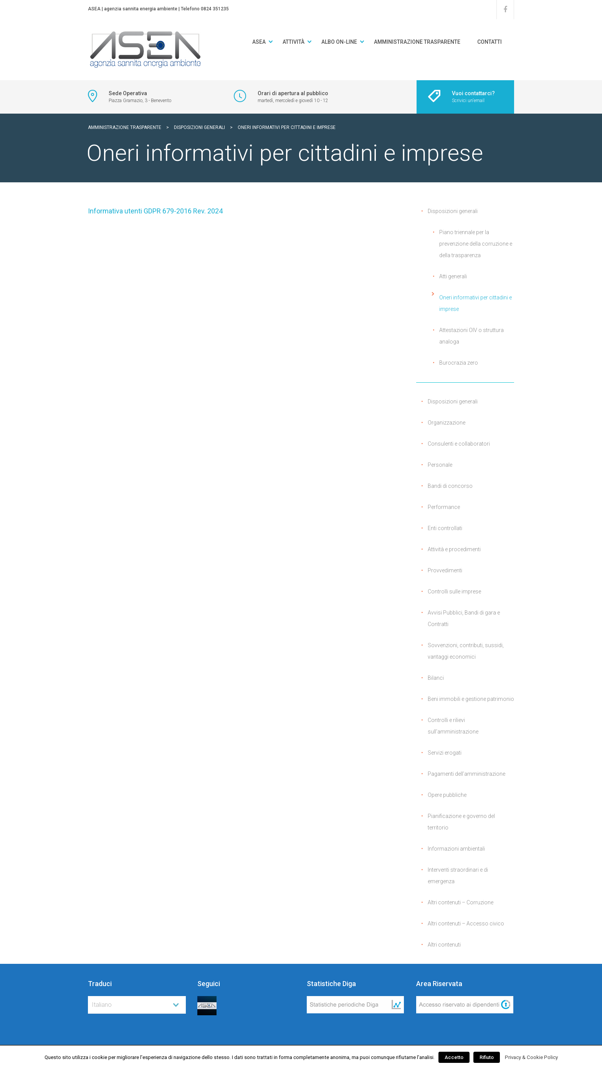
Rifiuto (487, 1057)
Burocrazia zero (458, 363)
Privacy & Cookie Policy (531, 1057)
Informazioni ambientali (456, 849)
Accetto (454, 1057)
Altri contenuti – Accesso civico (466, 923)
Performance (444, 507)
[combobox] (137, 1005)
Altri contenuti (444, 945)
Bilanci (436, 678)
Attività (293, 42)
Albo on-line (339, 42)
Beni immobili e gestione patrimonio (471, 699)
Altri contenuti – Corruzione (460, 902)
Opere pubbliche (447, 795)
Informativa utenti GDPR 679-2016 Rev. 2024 (155, 211)
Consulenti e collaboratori (459, 444)
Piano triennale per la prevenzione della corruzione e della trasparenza (475, 243)
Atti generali (453, 276)
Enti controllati (445, 528)
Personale (440, 465)
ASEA (259, 42)
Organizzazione (446, 423)
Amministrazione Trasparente (417, 42)
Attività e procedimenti (454, 549)
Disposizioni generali (453, 211)
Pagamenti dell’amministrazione (466, 774)
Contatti (489, 42)
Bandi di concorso (450, 486)
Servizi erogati (444, 753)
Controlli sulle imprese (454, 591)
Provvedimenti (445, 570)
